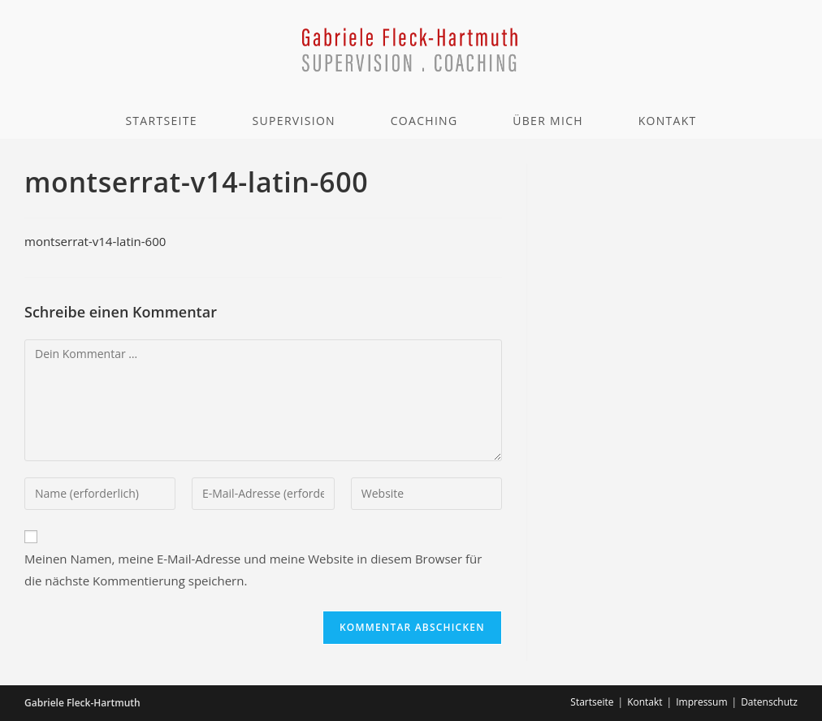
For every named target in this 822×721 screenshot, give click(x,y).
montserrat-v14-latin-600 (95, 241)
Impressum (701, 702)
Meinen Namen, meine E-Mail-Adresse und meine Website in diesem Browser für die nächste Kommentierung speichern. (253, 569)
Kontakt (644, 702)
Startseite (591, 702)
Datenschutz (769, 702)
